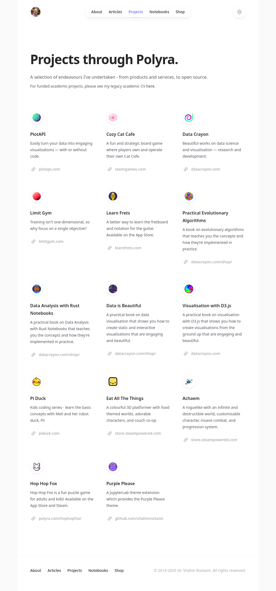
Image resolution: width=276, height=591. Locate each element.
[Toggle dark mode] (239, 11)
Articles (115, 11)
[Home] (35, 12)
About (96, 11)
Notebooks (159, 11)
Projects (135, 13)
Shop (180, 11)
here (150, 86)
